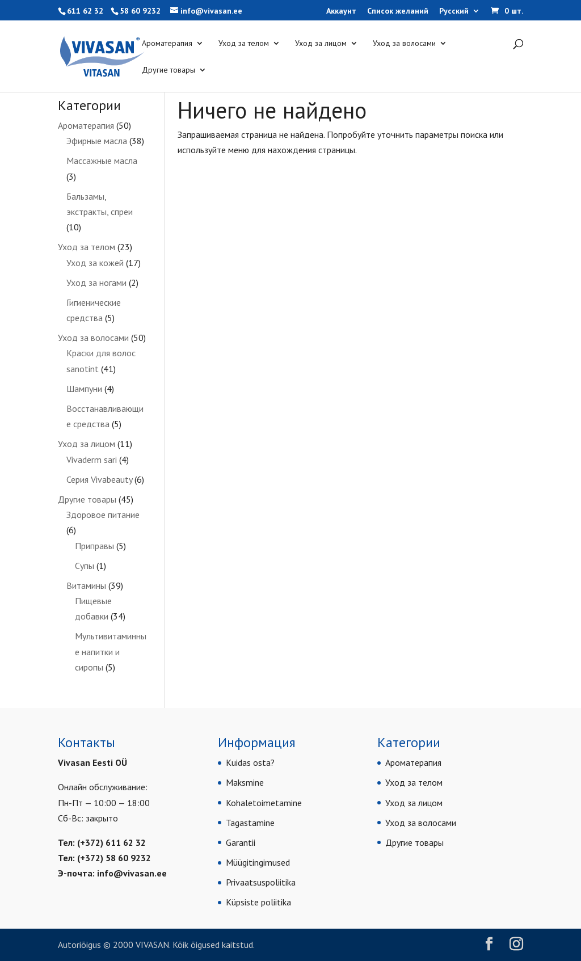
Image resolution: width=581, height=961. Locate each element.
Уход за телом (243, 43)
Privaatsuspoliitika (261, 882)
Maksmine (245, 782)
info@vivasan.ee (132, 873)
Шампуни (84, 388)
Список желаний (397, 11)
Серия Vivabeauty (99, 479)
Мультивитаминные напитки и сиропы (110, 651)
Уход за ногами (96, 282)
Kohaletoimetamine (264, 802)
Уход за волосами (404, 43)
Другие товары (168, 70)
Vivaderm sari (91, 459)
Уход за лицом (321, 43)
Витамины (86, 585)
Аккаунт (341, 11)
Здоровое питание (103, 514)
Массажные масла (101, 160)
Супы (84, 565)
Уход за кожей (95, 262)
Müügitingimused (258, 862)
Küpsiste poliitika (258, 902)
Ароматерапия (167, 43)
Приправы (94, 545)
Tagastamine (250, 822)
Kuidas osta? (250, 762)
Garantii (240, 842)
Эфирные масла (96, 140)
